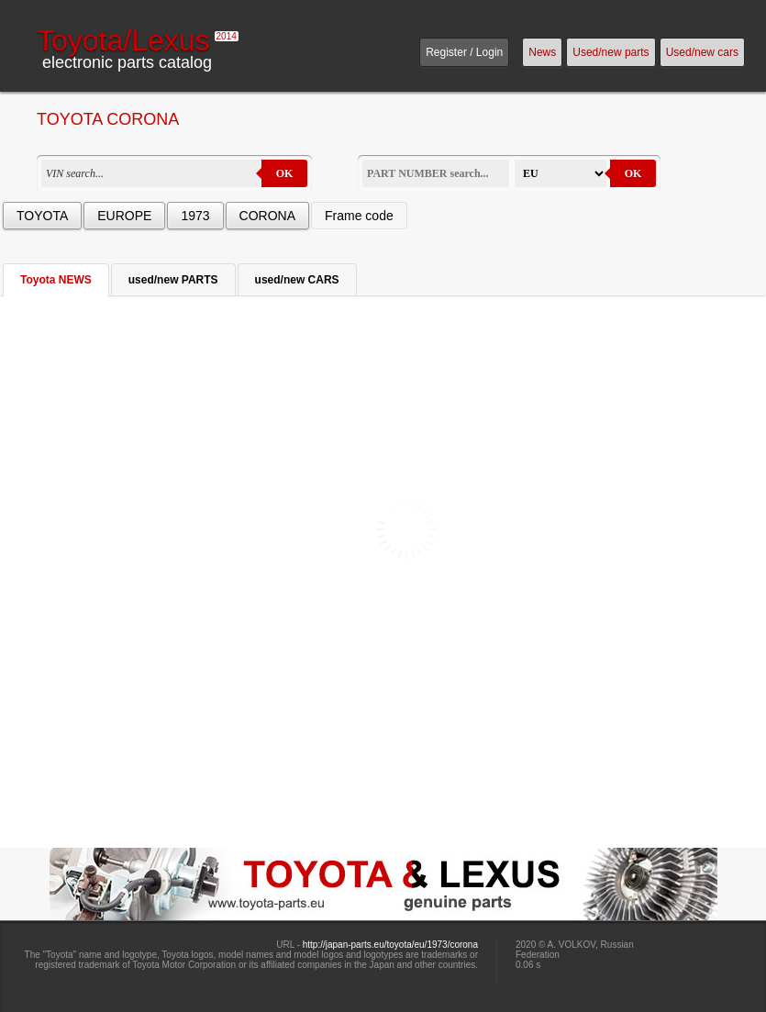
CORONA (267, 215)
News (542, 52)
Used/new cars (702, 52)
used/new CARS (297, 279)
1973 (195, 215)
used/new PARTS (173, 279)
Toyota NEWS (56, 279)
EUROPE (124, 215)
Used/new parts (610, 52)
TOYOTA (42, 215)
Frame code (359, 215)
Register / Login (464, 52)
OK (285, 173)
